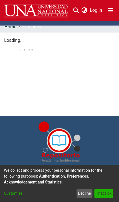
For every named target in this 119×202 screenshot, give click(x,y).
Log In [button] (96, 10)
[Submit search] (75, 10)
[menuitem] (84, 10)
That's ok (103, 193)
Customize (13, 193)
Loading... (14, 40)
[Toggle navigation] (110, 10)
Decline (84, 193)
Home (10, 26)
